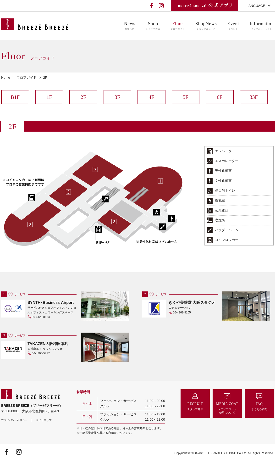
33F (254, 97)
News (129, 26)
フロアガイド (26, 77)
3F (117, 97)
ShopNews (206, 26)
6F (219, 97)
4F (151, 97)
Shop (153, 26)
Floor (177, 26)
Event (233, 26)
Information (262, 26)
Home (5, 77)
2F (83, 97)
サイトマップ (44, 420)
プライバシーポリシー (14, 420)
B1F (15, 97)
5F (185, 97)
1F (49, 97)
